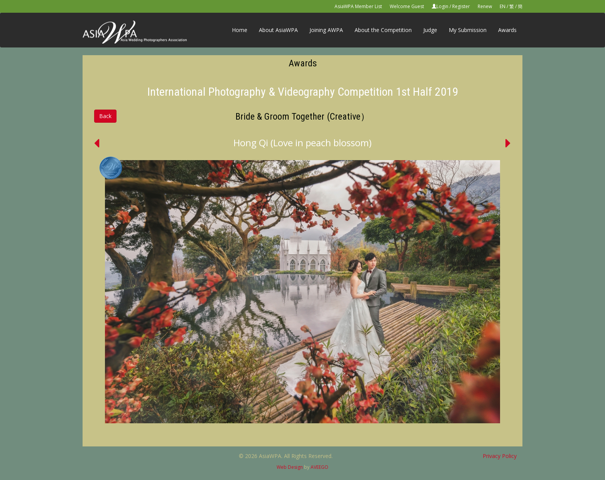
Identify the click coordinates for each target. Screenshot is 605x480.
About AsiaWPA (278, 30)
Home (239, 30)
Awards (507, 30)
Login (442, 6)
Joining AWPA (326, 30)
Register (461, 6)
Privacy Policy (500, 456)
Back (105, 116)
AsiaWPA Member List (358, 6)
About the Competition (383, 30)
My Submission (468, 30)
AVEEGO (319, 467)
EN (502, 6)
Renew (485, 6)
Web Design (290, 467)
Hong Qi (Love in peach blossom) (302, 142)
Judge (430, 30)
